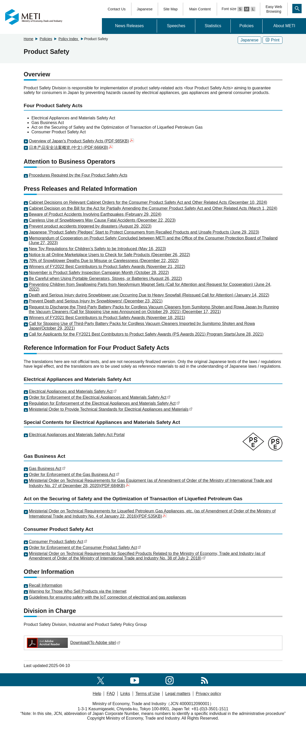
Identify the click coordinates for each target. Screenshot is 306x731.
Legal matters (177, 693)
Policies (246, 26)
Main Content (200, 9)
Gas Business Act (47, 468)
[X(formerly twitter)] (100, 680)
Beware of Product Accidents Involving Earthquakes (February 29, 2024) (95, 214)
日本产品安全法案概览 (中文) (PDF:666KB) (71, 147)
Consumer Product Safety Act (58, 541)
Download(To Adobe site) (73, 642)
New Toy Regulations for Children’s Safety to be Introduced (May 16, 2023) (97, 249)
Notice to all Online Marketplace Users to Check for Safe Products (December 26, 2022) (109, 254)
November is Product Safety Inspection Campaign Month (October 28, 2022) (99, 272)
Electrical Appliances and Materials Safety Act (73, 391)
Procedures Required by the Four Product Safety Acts (78, 175)
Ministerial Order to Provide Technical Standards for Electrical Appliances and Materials (111, 409)
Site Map (170, 9)
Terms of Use (148, 693)
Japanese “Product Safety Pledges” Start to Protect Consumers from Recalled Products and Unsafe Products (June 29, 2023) (144, 232)
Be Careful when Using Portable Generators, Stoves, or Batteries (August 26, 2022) (105, 278)
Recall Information (45, 585)
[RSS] (204, 680)
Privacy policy (208, 693)
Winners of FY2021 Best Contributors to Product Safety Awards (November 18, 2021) (107, 317)
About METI (284, 26)
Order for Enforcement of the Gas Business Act (74, 474)
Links (125, 693)
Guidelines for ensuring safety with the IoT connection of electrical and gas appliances (107, 597)
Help (97, 693)
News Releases (129, 26)
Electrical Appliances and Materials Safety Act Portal (77, 434)
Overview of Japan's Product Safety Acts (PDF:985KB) (81, 141)
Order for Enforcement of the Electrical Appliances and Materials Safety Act (100, 397)
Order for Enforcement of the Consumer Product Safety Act (85, 547)
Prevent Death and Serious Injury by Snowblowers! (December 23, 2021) (96, 301)
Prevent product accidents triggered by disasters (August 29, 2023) (90, 226)
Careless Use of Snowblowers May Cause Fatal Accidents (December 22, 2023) (102, 220)
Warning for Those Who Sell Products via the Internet (77, 591)
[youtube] (134, 680)
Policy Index (68, 39)
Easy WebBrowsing (274, 9)
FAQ (111, 693)
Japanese (145, 9)
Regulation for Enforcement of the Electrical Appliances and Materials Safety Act (104, 403)
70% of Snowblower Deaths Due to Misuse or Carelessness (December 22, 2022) (104, 260)
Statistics (213, 26)
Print (272, 40)
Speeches (176, 26)
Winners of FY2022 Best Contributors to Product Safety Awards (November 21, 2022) (107, 266)
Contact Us (116, 9)
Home (28, 39)
